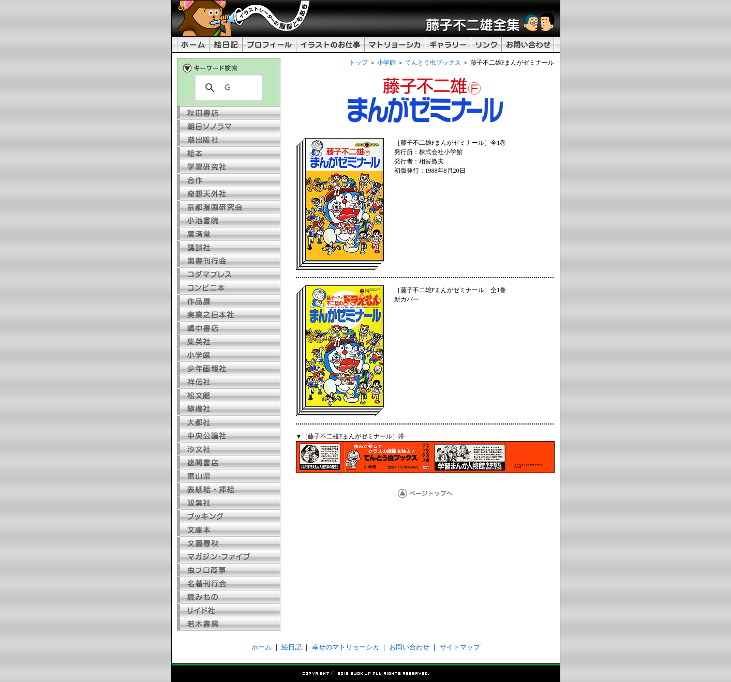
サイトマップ (460, 647)
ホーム (261, 647)
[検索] (227, 88)
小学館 (386, 62)
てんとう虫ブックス (433, 62)
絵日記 (291, 647)
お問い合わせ (409, 647)
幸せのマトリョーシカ (345, 647)
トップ (358, 62)
